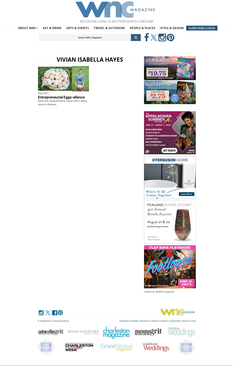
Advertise (125, 321)
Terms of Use (189, 321)
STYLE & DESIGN (172, 28)
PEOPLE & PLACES (142, 28)
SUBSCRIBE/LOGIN (202, 28)
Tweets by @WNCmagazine (159, 291)
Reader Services (140, 321)
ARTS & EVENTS (77, 28)
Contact (155, 321)
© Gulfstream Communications (52, 321)
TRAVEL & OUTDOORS (109, 28)
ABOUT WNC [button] (28, 28)
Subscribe (175, 321)
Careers (165, 321)
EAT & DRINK (52, 28)
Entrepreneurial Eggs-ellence (61, 97)
